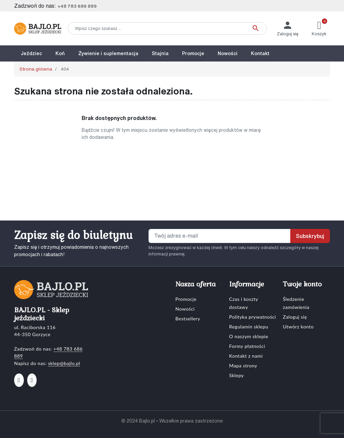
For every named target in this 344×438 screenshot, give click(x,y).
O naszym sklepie (248, 336)
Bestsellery (187, 318)
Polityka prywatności (252, 317)
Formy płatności (247, 346)
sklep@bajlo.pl (64, 363)
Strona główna (35, 69)
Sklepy (236, 375)
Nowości (185, 309)
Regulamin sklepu (248, 326)
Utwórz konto (298, 326)
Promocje (186, 299)
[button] (319, 28)
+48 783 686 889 (77, 6)
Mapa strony (243, 365)
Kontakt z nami (246, 356)
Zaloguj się (295, 317)
